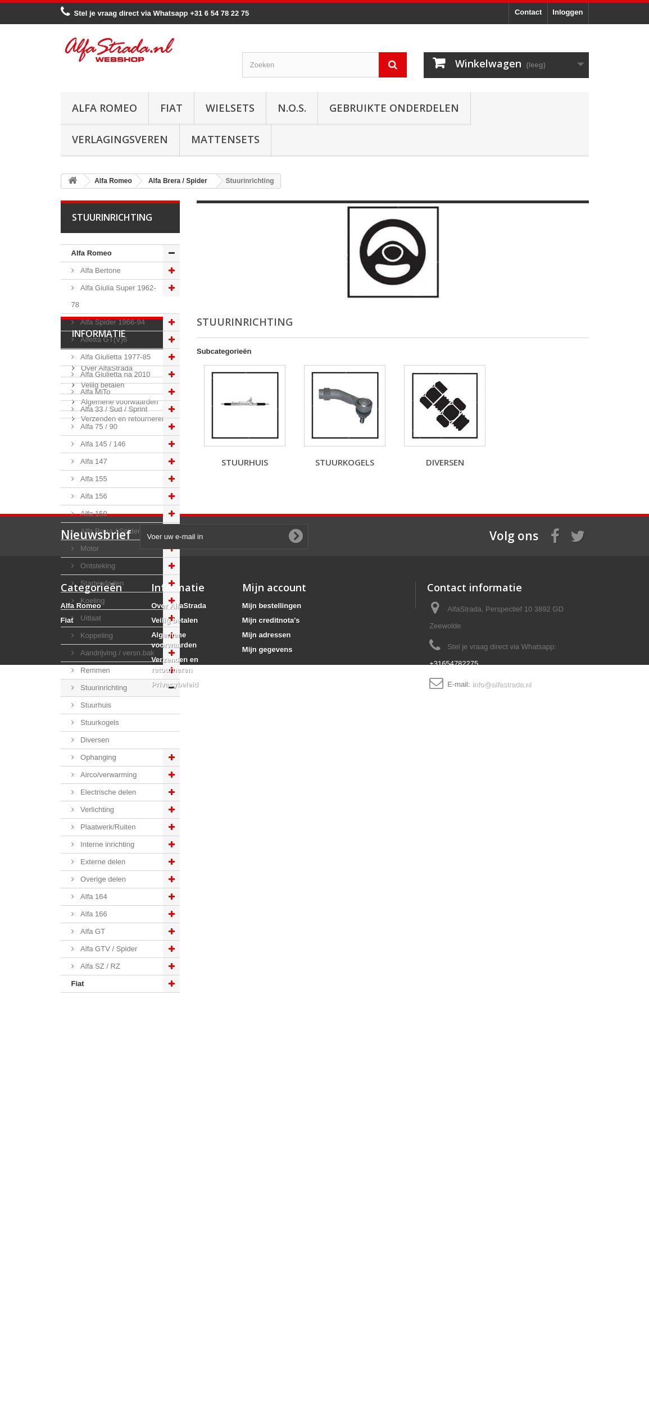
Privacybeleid (174, 1331)
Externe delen (102, 861)
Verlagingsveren (120, 139)
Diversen (94, 740)
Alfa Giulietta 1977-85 (115, 357)
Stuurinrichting (103, 687)
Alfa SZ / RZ (99, 966)
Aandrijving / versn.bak (117, 653)
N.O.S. (292, 108)
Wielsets (230, 108)
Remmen (94, 670)
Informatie (98, 1026)
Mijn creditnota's (271, 1267)
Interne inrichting (107, 844)
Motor (89, 548)
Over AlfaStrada (106, 1056)
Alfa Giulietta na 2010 (115, 374)
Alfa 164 (93, 896)
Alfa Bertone (100, 270)
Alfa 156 (93, 496)
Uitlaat (90, 618)
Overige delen (102, 879)
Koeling (92, 600)
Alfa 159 (93, 513)
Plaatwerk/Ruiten (107, 827)
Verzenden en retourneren (122, 1107)
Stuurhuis (95, 705)
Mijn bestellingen (271, 1252)
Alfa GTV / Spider (108, 949)
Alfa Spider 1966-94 (112, 322)
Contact (528, 12)
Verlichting (97, 809)
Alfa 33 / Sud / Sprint (113, 409)
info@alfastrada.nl (501, 1331)
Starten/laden (101, 583)
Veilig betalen (102, 1073)
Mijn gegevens (267, 1296)
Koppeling (96, 635)
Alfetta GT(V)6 (103, 339)
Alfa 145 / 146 (102, 444)
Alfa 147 (93, 461)
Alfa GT (92, 931)
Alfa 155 (93, 479)
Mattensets (225, 139)
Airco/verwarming (108, 774)
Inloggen (567, 12)
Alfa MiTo (95, 391)
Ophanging (97, 757)
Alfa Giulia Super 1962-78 (113, 296)
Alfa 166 (93, 914)
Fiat (171, 108)
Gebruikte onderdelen (394, 108)
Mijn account (274, 1234)
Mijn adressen (266, 1282)
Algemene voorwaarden (118, 1090)
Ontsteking (97, 566)
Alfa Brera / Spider (109, 531)
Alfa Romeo (104, 108)
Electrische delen (108, 792)
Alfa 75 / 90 (98, 426)
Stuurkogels (99, 722)
